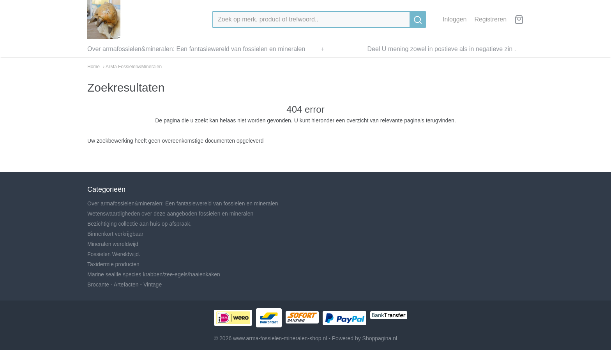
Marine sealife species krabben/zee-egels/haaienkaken (153, 274)
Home (93, 66)
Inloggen (454, 19)
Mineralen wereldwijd (112, 244)
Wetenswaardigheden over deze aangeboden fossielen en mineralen (170, 213)
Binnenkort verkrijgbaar (115, 234)
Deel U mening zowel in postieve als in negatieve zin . (441, 49)
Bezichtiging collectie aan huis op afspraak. (139, 224)
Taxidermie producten (113, 264)
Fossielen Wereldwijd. (113, 254)
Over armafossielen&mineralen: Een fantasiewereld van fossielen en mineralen (196, 49)
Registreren (490, 19)
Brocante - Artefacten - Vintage (124, 284)
